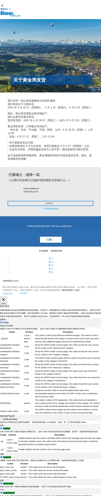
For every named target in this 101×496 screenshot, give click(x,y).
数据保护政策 (56, 251)
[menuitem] (6, 9)
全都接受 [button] (23, 293)
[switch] (1, 419)
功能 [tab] (2, 454)
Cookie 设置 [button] (7, 293)
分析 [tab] (2, 425)
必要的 (6, 323)
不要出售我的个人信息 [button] (70, 290)
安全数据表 (43, 251)
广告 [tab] (2, 490)
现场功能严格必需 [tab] (7, 416)
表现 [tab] (2, 480)
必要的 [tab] (3, 319)
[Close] (3, 301)
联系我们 (49, 203)
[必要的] (1, 322)
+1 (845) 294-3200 (50, 209)
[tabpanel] (50, 371)
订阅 (49, 239)
